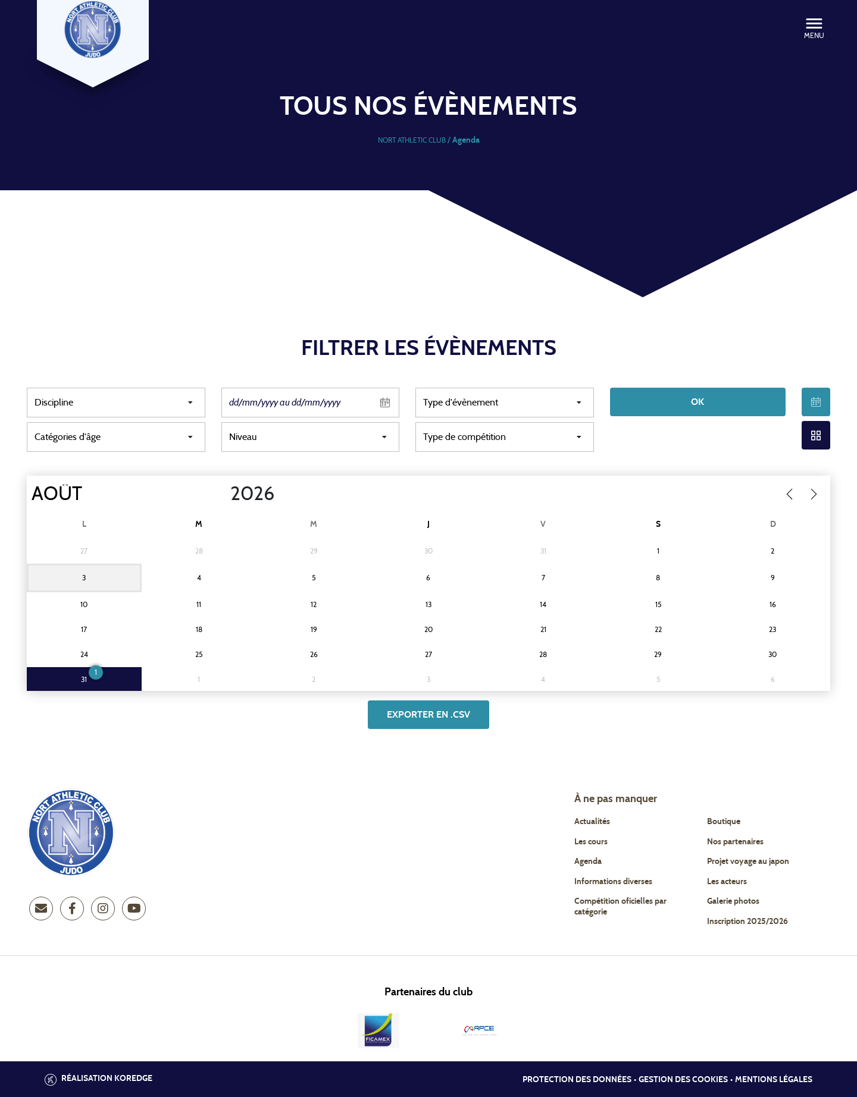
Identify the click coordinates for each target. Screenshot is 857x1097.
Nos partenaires (735, 842)
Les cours (591, 842)
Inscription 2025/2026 (747, 921)
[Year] (221, 494)
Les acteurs (727, 882)
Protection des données (577, 1080)
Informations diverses (613, 882)
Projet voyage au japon (748, 861)
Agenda (588, 861)
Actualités (592, 822)
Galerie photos (733, 901)
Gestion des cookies (683, 1080)
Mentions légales (773, 1080)
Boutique (723, 822)
